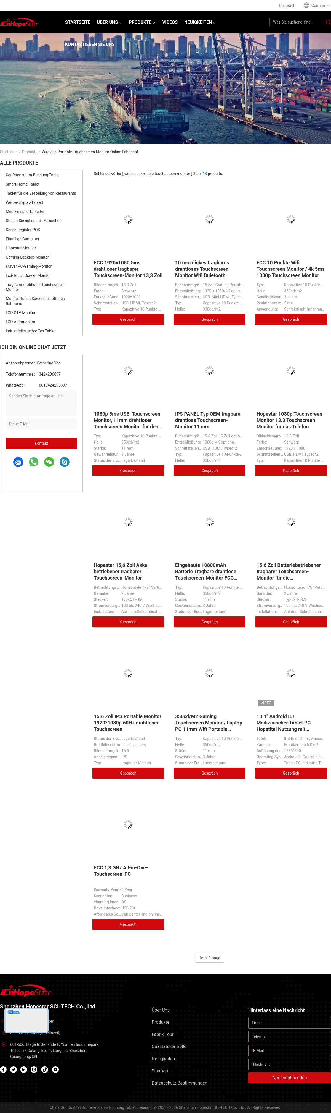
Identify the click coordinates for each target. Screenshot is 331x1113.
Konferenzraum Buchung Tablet (33, 175)
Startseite (8, 152)
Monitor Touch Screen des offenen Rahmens (35, 301)
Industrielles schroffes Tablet (30, 331)
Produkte (30, 152)
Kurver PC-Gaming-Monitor (29, 266)
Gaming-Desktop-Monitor (27, 257)
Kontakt (41, 443)
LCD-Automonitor (20, 322)
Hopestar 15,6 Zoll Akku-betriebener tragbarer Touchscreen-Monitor (122, 571)
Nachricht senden (290, 1077)
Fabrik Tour (162, 1034)
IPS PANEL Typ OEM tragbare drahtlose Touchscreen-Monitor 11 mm (207, 420)
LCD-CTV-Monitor (21, 313)
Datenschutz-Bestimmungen (179, 1083)
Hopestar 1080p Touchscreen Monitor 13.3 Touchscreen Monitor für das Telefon (289, 420)
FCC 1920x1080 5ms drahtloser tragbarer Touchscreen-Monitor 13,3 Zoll (128, 269)
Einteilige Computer (22, 239)
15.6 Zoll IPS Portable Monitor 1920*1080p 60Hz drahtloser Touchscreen (127, 722)
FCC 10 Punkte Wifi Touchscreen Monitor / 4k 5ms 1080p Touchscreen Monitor (291, 269)
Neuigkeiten (163, 1058)
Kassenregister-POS (23, 230)
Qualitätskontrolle (169, 1046)
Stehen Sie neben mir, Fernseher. (34, 220)
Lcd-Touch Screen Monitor (28, 275)
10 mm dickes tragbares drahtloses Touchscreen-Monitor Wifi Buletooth (202, 269)
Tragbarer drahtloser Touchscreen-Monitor (35, 287)
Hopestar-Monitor (21, 248)
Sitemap (160, 1070)
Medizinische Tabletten (26, 211)
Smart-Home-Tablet (22, 184)
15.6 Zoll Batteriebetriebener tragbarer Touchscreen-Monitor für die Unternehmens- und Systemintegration (289, 577)
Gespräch (128, 319)
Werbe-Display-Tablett (24, 202)
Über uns (161, 1010)
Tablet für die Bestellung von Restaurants (41, 193)
